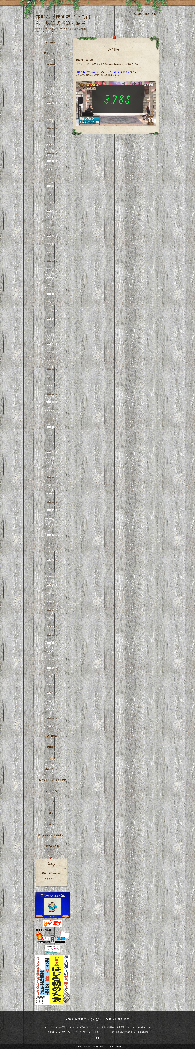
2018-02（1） (53, 643)
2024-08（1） (53, 203)
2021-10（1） (53, 319)
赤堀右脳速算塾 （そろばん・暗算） (92, 1047)
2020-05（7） (53, 435)
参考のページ (51, 769)
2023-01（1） (53, 252)
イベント (52, 824)
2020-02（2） (53, 460)
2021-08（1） (53, 335)
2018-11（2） (53, 576)
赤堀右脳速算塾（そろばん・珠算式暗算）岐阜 (97, 1019)
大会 (52, 802)
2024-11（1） (53, 186)
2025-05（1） (53, 144)
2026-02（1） (53, 95)
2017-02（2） (53, 726)
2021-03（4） (53, 369)
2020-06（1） (53, 427)
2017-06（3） (53, 701)
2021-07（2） (53, 344)
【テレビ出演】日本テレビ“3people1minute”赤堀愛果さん (107, 64)
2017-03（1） (53, 718)
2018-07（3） (53, 610)
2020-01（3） (53, 468)
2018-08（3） (53, 601)
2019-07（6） (53, 510)
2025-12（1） (53, 111)
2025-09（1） (53, 136)
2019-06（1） (53, 518)
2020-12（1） (53, 394)
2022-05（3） (53, 269)
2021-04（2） (53, 360)
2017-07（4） (53, 693)
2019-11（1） (53, 485)
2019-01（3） (53, 560)
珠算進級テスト (51, 879)
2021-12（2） (53, 311)
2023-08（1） (53, 236)
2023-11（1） (53, 219)
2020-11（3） (53, 402)
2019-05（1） (53, 527)
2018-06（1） (53, 618)
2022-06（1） (53, 261)
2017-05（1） (53, 709)
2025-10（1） (53, 128)
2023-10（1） (53, 227)
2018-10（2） (53, 585)
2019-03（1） (53, 543)
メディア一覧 (51, 791)
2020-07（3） (53, 419)
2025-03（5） (53, 161)
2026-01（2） (53, 103)
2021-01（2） (53, 385)
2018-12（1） (53, 568)
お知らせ (52, 75)
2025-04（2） (53, 153)
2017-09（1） (53, 676)
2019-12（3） (53, 477)
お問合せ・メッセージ (52, 53)
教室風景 (51, 747)
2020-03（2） (53, 452)
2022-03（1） (53, 286)
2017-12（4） (53, 660)
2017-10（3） (53, 668)
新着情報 (51, 64)
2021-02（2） (53, 377)
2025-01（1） (53, 178)
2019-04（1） (53, 535)
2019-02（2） (53, 552)
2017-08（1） (53, 684)
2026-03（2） (53, 86)
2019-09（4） (53, 493)
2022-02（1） (53, 294)
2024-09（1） (53, 194)
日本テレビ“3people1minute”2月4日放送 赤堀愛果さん (106, 72)
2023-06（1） (53, 244)
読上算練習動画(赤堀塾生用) (51, 835)
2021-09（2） (53, 327)
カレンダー (52, 758)
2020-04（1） (53, 444)
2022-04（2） (53, 277)
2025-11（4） (53, 119)
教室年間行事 (52, 846)
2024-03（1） (53, 211)
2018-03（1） (53, 635)
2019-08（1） (53, 502)
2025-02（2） (53, 169)
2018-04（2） (53, 626)
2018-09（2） (53, 593)
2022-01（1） (53, 302)
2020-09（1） (53, 410)
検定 (51, 813)
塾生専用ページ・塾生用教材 (52, 780)
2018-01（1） (53, 651)
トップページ (51, 42)
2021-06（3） (53, 352)
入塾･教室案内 (52, 736)
